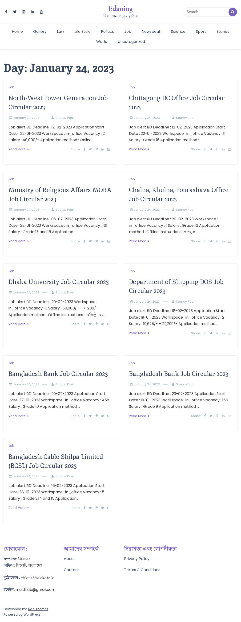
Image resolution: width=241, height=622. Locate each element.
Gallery (40, 31)
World (101, 41)
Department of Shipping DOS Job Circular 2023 (176, 286)
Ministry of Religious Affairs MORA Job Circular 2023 (60, 194)
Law (60, 31)
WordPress (32, 614)
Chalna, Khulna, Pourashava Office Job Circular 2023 (179, 194)
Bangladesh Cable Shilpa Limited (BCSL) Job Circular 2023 (55, 461)
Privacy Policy (136, 558)
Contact (71, 570)
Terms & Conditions (142, 570)
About (69, 558)
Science (178, 31)
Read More (17, 149)
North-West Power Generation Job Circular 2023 (58, 102)
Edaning (120, 8)
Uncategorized (131, 41)
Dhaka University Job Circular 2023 (58, 282)
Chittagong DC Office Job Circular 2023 (177, 102)
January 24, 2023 (26, 118)
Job (127, 31)
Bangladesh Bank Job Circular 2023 (58, 374)
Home (17, 31)
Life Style (82, 31)
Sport (201, 31)
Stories (223, 31)
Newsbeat (151, 31)
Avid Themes (38, 609)
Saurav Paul (65, 118)
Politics (107, 31)
